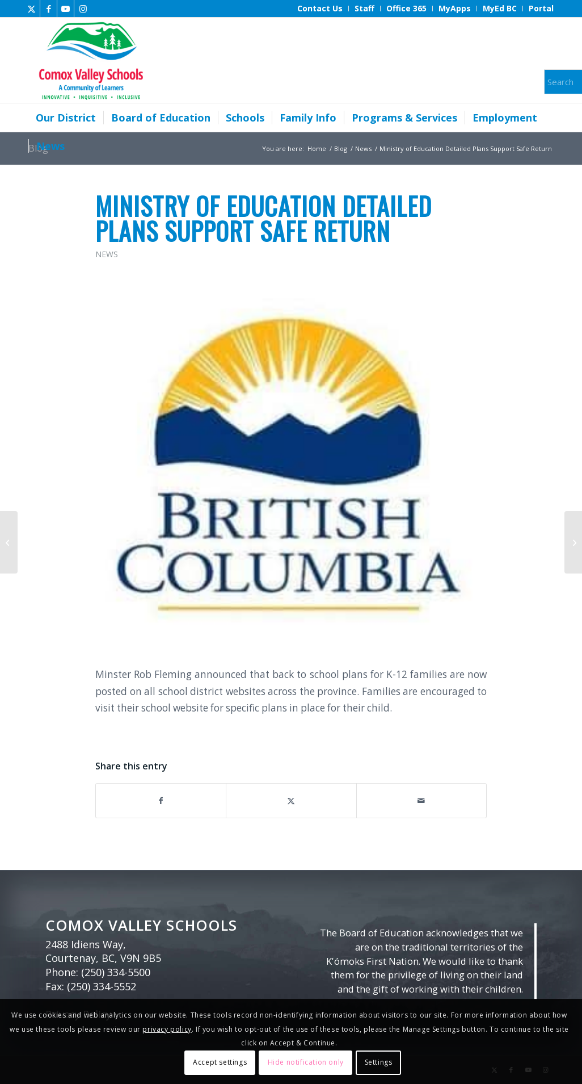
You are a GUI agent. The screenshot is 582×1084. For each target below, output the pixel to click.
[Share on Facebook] (161, 801)
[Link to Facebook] (48, 8)
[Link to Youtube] (65, 8)
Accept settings (220, 1062)
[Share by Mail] (421, 801)
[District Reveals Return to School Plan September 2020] (573, 542)
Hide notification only (306, 1062)
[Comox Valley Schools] (89, 60)
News (106, 254)
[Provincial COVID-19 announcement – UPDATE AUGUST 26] (9, 542)
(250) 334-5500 (115, 972)
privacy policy (166, 1029)
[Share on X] (291, 801)
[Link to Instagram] (82, 8)
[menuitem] (320, 8)
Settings (379, 1062)
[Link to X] (31, 8)
